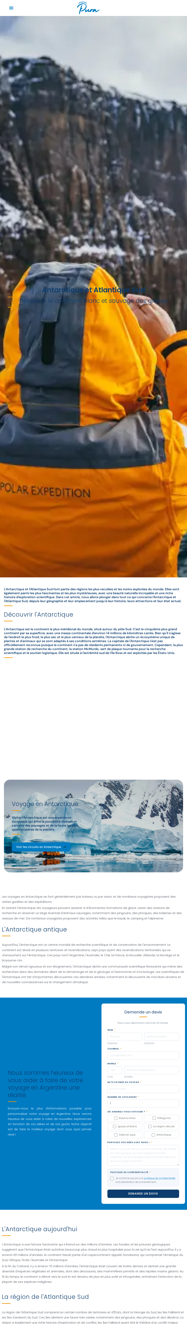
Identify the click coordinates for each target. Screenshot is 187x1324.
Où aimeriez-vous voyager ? (127, 1111)
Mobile (112, 1063)
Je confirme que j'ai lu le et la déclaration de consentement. (145, 1180)
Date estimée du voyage (124, 1082)
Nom (111, 1030)
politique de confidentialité (159, 1178)
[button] (11, 8)
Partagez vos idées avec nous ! (129, 1142)
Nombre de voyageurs (123, 1097)
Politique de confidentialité (130, 1172)
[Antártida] (93, 708)
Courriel (114, 1048)
